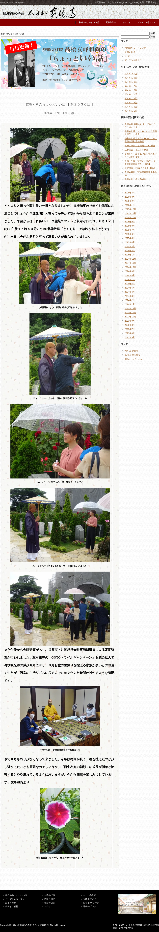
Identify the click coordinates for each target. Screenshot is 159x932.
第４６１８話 (131, 82)
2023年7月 (130, 329)
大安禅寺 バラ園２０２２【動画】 (141, 168)
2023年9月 (130, 321)
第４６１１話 (131, 111)
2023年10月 (130, 316)
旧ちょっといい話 (133, 359)
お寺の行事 (49, 895)
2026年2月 (130, 201)
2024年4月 (130, 292)
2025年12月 (130, 209)
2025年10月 (130, 217)
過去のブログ (89, 906)
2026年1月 (130, 205)
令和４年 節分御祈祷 (135, 179)
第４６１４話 (131, 98)
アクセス (48, 906)
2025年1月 (130, 254)
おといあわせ (89, 895)
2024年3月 (130, 296)
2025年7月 (130, 230)
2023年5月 (130, 337)
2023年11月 (130, 312)
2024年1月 (130, 304)
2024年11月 (130, 263)
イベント (127, 22)
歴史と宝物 (10, 903)
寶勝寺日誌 (49, 903)
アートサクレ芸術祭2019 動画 (140, 145)
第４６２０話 (131, 73)
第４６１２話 (131, 106)
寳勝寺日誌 (111, 22)
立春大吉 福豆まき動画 (136, 149)
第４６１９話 (131, 78)
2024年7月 (130, 279)
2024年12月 (130, 259)
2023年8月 (130, 325)
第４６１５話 (131, 94)
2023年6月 (130, 333)
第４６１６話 (131, 90)
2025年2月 (130, 250)
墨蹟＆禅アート (51, 899)
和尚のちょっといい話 (89, 22)
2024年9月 (130, 271)
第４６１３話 (131, 102)
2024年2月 (130, 300)
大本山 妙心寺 (131, 351)
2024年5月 (130, 288)
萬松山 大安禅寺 (132, 355)
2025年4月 (130, 242)
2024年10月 (130, 267)
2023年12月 (130, 308)
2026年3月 (130, 197)
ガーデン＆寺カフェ (146, 22)
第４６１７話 (131, 86)
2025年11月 (130, 213)
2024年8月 (130, 275)
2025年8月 (130, 226)
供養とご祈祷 (11, 906)
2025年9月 (130, 221)
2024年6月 (130, 283)
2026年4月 (130, 192)
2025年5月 (130, 238)
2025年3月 (130, 246)
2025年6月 (130, 234)
